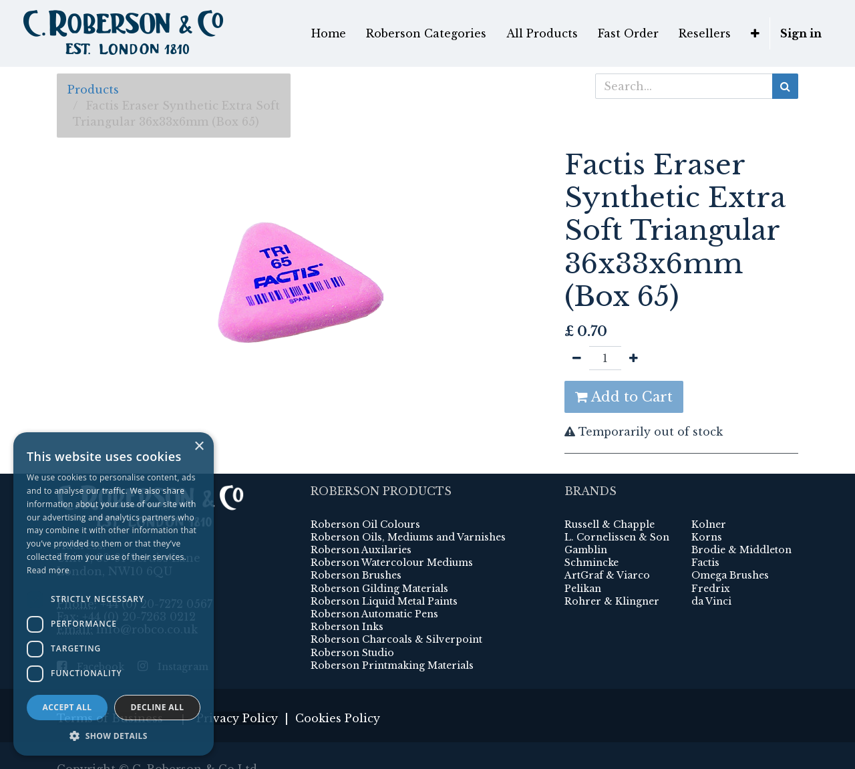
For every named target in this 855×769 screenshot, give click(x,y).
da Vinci (711, 601)
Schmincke (591, 563)
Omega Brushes (730, 575)
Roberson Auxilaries (361, 550)
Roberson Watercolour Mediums (392, 563)
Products (93, 89)
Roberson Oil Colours (365, 524)
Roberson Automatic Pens (374, 614)
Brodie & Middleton (741, 550)
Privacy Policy (237, 718)
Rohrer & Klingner (611, 601)
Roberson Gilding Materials (379, 589)
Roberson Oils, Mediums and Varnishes (408, 537)
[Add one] (633, 358)
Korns (706, 537)
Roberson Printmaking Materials (392, 665)
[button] (755, 33)
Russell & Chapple (609, 524)
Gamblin (585, 550)
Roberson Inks (347, 627)
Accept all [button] (67, 707)
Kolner (708, 524)
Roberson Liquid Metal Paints (384, 601)
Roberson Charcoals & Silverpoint (396, 639)
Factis (705, 563)
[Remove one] (576, 358)
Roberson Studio (352, 653)
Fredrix (710, 589)
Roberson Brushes (356, 575)
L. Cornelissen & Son (616, 537)
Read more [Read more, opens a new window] (48, 570)
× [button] (199, 447)
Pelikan (582, 589)
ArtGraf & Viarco (607, 575)
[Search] (785, 86)
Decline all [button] (157, 707)
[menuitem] (328, 33)
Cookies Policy (337, 718)
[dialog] (113, 594)
